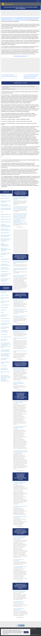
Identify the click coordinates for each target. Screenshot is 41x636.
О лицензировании (4, 307)
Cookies (7, 633)
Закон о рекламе (4, 365)
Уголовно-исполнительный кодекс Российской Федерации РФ (6, 275)
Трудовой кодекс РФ (4, 271)
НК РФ (2, 256)
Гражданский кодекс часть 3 (6, 219)
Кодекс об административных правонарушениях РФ (5, 244)
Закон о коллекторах (4, 295)
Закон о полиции (4, 334)
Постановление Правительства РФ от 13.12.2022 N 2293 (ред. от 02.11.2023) (20, 402)
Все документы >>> (20, 290)
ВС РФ (34, 628)
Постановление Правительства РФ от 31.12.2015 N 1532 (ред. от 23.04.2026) (20, 483)
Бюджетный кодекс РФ (5, 198)
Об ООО (2, 312)
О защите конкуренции (5, 304)
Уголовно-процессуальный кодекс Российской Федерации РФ (6, 279)
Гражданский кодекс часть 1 (6, 214)
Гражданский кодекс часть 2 (6, 216)
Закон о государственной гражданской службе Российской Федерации (5, 354)
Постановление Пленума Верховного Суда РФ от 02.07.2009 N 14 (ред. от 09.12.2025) (20, 198)
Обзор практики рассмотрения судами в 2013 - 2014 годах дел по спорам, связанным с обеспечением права (20, 207)
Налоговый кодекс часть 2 (5, 261)
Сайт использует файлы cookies (33, 634)
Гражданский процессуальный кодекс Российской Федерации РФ (6, 225)
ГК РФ (2, 211)
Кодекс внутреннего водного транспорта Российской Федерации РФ (6, 239)
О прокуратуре (3, 309)
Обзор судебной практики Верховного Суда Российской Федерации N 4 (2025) (20, 269)
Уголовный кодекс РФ (5, 283)
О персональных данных (5, 318)
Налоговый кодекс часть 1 (5, 259)
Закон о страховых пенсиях (6, 336)
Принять (26, 632)
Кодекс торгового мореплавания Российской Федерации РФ (6, 249)
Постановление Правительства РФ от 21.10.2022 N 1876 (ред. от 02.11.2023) (20, 427)
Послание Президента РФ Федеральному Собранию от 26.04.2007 (18, 383)
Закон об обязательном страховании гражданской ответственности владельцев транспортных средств (6, 345)
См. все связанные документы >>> (20, 56)
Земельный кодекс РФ (5, 232)
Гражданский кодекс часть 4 (6, 221)
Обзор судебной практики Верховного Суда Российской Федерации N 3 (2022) (20, 262)
